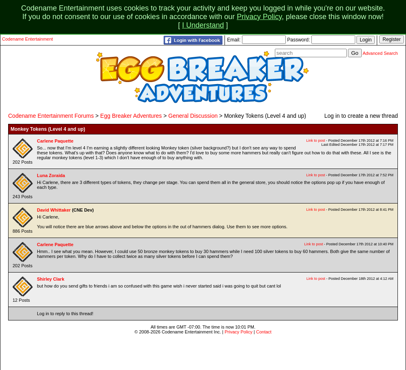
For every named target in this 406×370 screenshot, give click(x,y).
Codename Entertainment (27, 39)
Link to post (315, 140)
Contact (264, 331)
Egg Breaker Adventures (131, 116)
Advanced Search (380, 53)
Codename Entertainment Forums (51, 116)
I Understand (203, 25)
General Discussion (193, 116)
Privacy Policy (259, 17)
